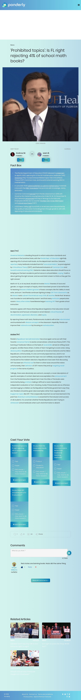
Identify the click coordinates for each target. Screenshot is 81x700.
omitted (28, 382)
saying (60, 273)
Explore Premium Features (42, 697)
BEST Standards (32, 188)
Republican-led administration (28, 339)
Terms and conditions (45, 694)
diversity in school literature (28, 397)
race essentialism (50, 264)
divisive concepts (32, 322)
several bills (47, 345)
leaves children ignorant (30, 290)
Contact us (33, 694)
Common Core (58, 267)
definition (28, 366)
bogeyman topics (17, 394)
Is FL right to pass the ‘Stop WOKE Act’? (55, 645)
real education (48, 325)
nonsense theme (23, 342)
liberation (34, 315)
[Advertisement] (40, 25)
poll (30, 206)
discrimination (15, 315)
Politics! (39, 461)
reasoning (18, 178)
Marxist (47, 284)
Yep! (16, 461)
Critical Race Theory (20, 267)
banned (32, 194)
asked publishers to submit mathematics (43, 186)
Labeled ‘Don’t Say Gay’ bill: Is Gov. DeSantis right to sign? (24, 645)
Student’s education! (40, 466)
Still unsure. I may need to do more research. (20, 472)
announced (29, 198)
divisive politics (16, 351)
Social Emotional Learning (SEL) (21, 270)
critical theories (56, 312)
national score (26, 325)
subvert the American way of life (34, 295)
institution (55, 298)
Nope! (17, 465)
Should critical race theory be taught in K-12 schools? (22, 672)
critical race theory (25, 203)
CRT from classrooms (59, 292)
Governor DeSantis (17, 255)
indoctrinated (64, 319)
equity (44, 315)
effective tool (28, 363)
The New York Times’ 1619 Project (51, 201)
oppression (26, 315)
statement (60, 173)
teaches (51, 295)
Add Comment (19, 480)
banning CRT (50, 301)
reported (13, 264)
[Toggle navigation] (78, 5)
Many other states (23, 301)
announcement (61, 376)
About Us (25, 694)
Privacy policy (28, 697)
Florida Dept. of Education (49, 258)
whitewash (14, 403)
